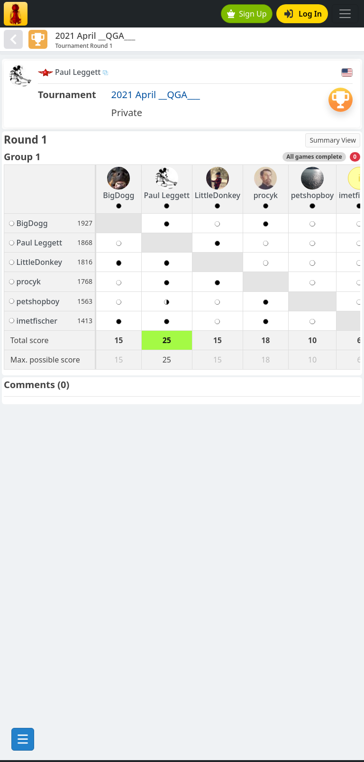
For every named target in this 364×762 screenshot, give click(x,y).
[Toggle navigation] (345, 13)
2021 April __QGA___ (155, 94)
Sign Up (247, 14)
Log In (303, 14)
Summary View (332, 140)
